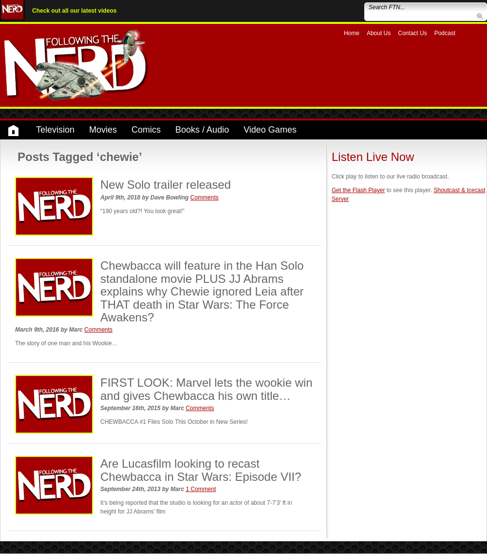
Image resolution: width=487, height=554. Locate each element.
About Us (379, 33)
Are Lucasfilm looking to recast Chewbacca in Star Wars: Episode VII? (200, 470)
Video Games (270, 129)
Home (351, 33)
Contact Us (412, 33)
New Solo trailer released (165, 184)
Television (55, 129)
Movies (103, 129)
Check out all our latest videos (74, 10)
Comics (146, 129)
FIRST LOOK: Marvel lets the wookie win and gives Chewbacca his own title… (206, 389)
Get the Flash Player (358, 190)
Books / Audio (202, 129)
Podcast (444, 33)
